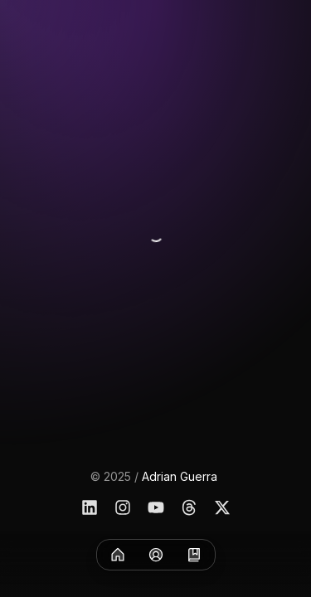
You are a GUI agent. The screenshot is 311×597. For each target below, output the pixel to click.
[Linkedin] (90, 507)
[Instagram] (123, 507)
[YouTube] (156, 507)
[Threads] (189, 507)
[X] (222, 507)
